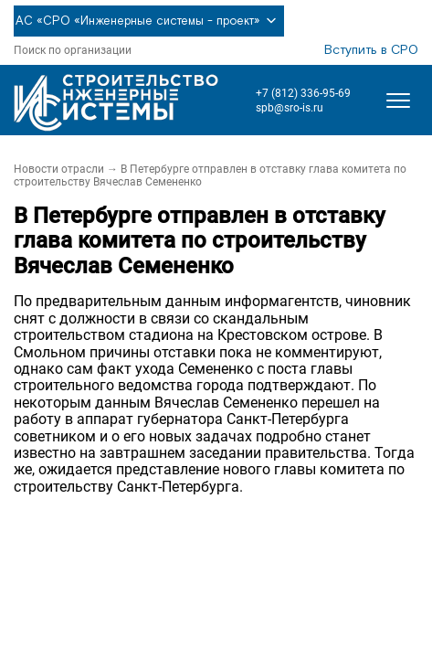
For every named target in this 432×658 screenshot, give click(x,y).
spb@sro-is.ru (289, 107)
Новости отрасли (59, 169)
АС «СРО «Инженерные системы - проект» (149, 21)
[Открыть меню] (398, 100)
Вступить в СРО (371, 50)
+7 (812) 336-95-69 (303, 93)
